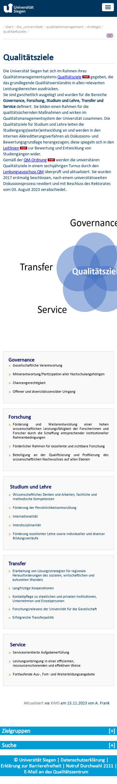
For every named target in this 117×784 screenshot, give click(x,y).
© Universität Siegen (35, 760)
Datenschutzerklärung (83, 760)
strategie (94, 26)
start (9, 26)
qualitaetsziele (14, 31)
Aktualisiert (34, 703)
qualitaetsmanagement (64, 26)
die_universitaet (30, 26)
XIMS (55, 703)
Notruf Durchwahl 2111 (89, 766)
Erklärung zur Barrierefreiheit (31, 766)
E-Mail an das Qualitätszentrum (56, 772)
